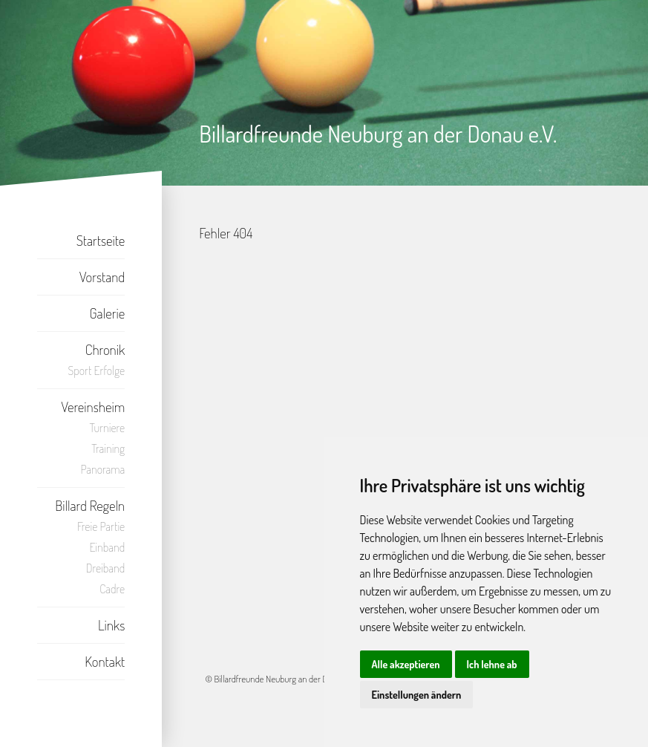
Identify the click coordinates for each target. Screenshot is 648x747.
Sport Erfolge (96, 370)
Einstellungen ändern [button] (417, 694)
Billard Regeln (90, 505)
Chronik (105, 349)
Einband (107, 547)
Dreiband (105, 568)
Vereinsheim (93, 406)
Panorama (102, 469)
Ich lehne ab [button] (492, 664)
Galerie (107, 313)
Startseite (100, 240)
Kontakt (105, 661)
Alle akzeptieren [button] (406, 664)
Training (108, 448)
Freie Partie (101, 526)
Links (111, 625)
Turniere (107, 427)
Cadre (112, 588)
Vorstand (102, 276)
